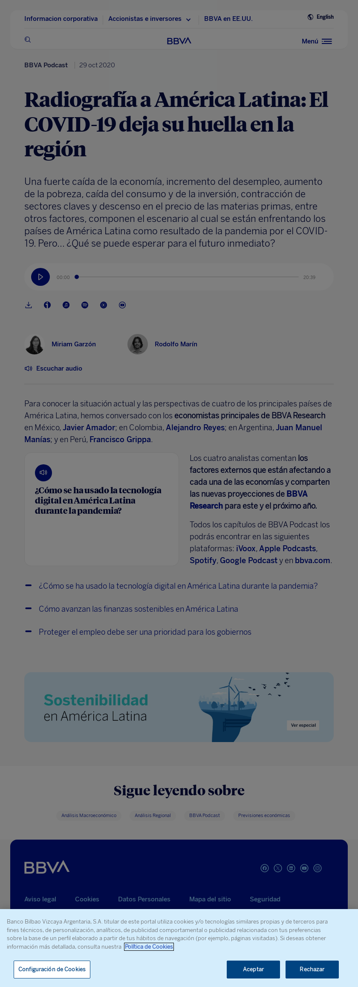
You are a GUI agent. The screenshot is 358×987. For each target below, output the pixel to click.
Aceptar (253, 969)
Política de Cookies (149, 947)
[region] (179, 948)
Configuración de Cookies (52, 969)
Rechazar (312, 969)
